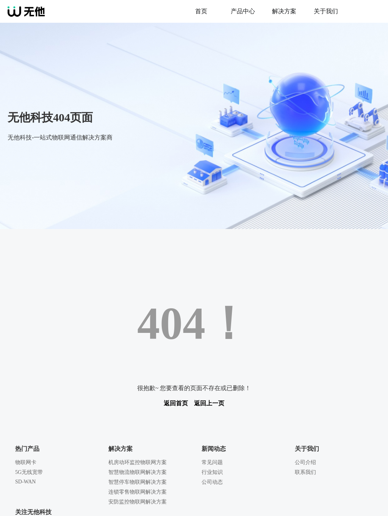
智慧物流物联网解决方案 (137, 472)
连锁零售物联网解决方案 (137, 492)
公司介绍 (305, 462)
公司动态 (212, 482)
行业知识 (212, 472)
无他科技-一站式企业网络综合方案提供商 (94, 11)
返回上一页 (209, 403)
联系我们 (305, 472)
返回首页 (176, 403)
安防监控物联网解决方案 (137, 502)
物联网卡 (25, 462)
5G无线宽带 (29, 472)
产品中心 (243, 11)
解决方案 (284, 11)
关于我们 (326, 11)
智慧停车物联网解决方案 (137, 482)
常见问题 (212, 462)
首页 (201, 11)
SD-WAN (25, 482)
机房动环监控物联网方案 (137, 462)
